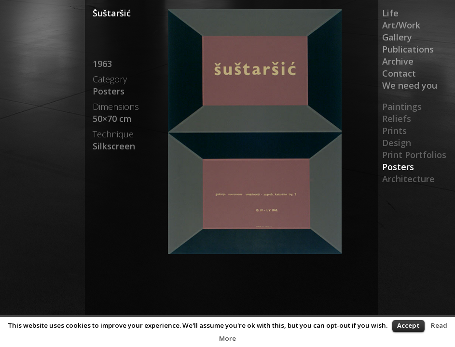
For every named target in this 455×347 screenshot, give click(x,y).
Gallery (397, 37)
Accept (408, 325)
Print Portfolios (414, 154)
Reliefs (396, 118)
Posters (398, 167)
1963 (102, 63)
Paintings (402, 106)
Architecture (408, 179)
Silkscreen (114, 146)
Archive (398, 61)
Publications (408, 49)
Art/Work (401, 25)
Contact (399, 73)
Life (390, 13)
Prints (394, 130)
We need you (409, 85)
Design (396, 142)
